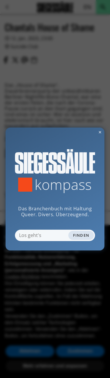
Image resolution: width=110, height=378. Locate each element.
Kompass (63, 184)
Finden (81, 235)
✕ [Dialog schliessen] (85, 132)
